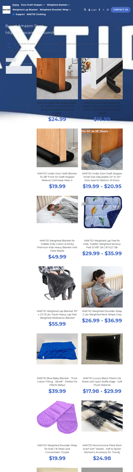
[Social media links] (99, 10)
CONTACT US (120, 9)
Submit (14, 396)
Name (10, 363)
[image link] (6, 9)
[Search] (85, 10)
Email (9, 370)
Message (11, 378)
